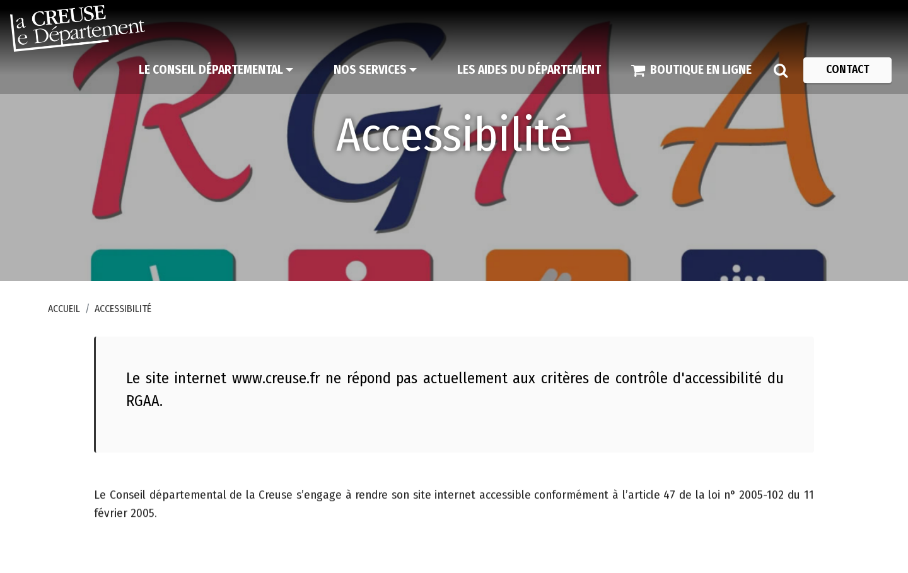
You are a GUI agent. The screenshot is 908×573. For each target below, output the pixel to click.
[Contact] (847, 70)
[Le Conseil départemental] (216, 70)
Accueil (64, 309)
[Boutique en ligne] (691, 70)
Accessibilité (123, 309)
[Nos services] (375, 70)
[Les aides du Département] (529, 70)
